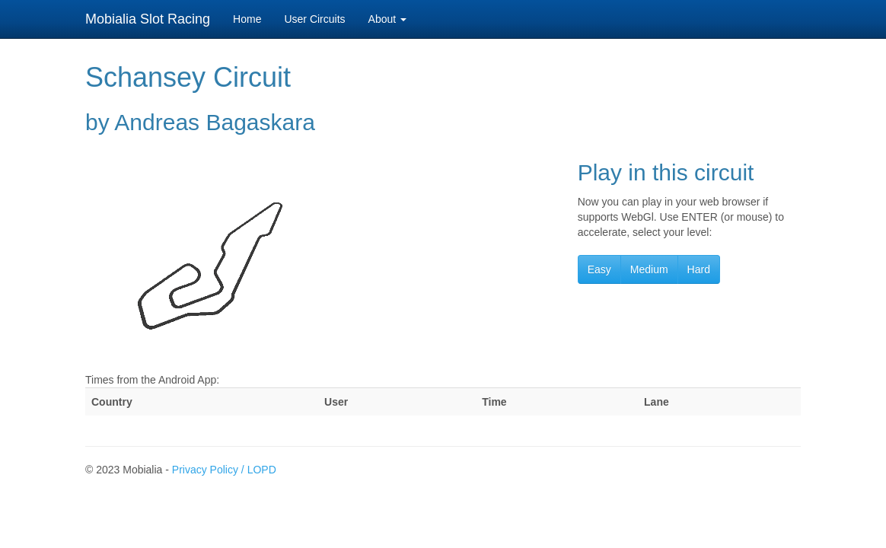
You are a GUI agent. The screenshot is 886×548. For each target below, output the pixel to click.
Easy (599, 269)
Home (247, 19)
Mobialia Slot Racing (147, 19)
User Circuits (314, 19)
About (387, 19)
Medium (649, 269)
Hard (698, 269)
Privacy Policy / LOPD (224, 470)
